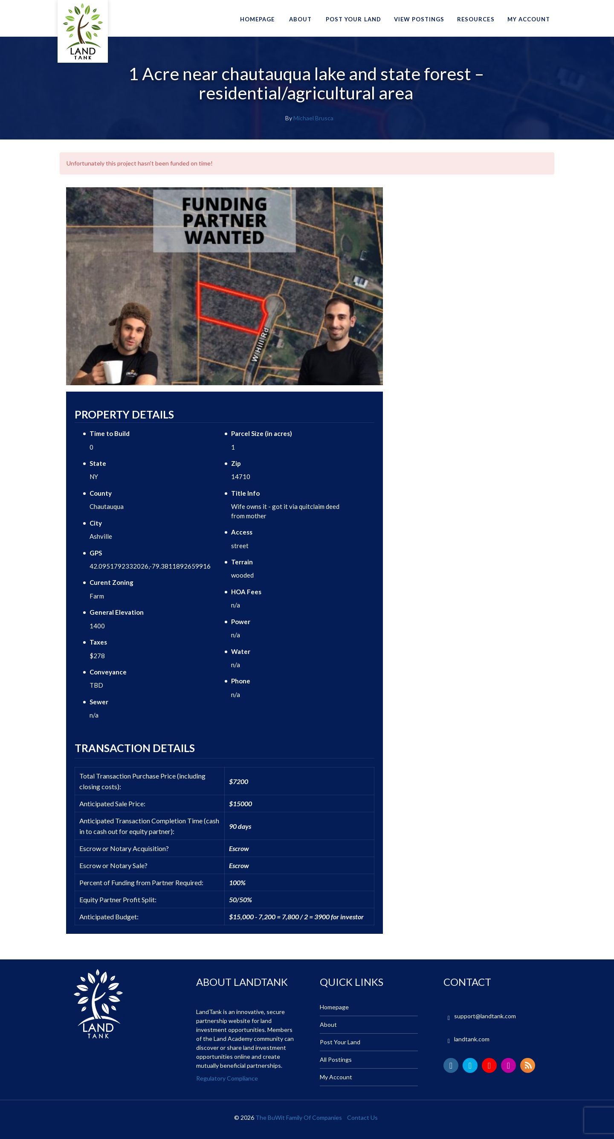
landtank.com (471, 1039)
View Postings (419, 19)
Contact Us (362, 1117)
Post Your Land (353, 19)
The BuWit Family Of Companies (298, 1117)
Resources (475, 19)
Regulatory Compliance (227, 1078)
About (300, 19)
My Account (528, 19)
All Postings (336, 1059)
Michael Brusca (313, 118)
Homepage (257, 19)
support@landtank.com (485, 1016)
